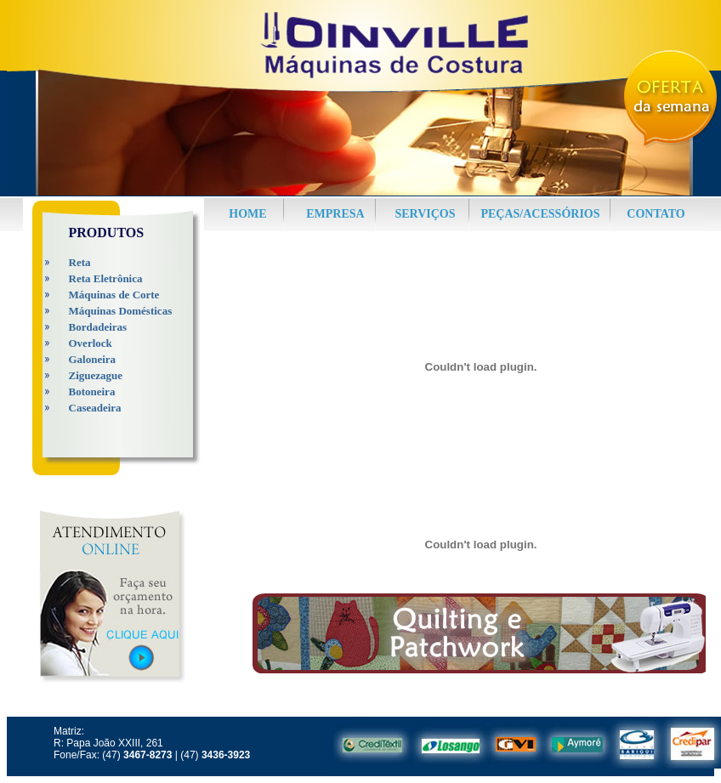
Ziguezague (96, 375)
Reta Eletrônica (106, 278)
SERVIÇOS (425, 213)
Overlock (90, 343)
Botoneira (92, 391)
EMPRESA (335, 213)
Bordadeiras (98, 327)
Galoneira (92, 359)
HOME (247, 213)
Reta (80, 262)
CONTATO (655, 213)
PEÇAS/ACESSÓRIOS (539, 213)
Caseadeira (95, 407)
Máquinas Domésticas (121, 310)
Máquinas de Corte (114, 294)
